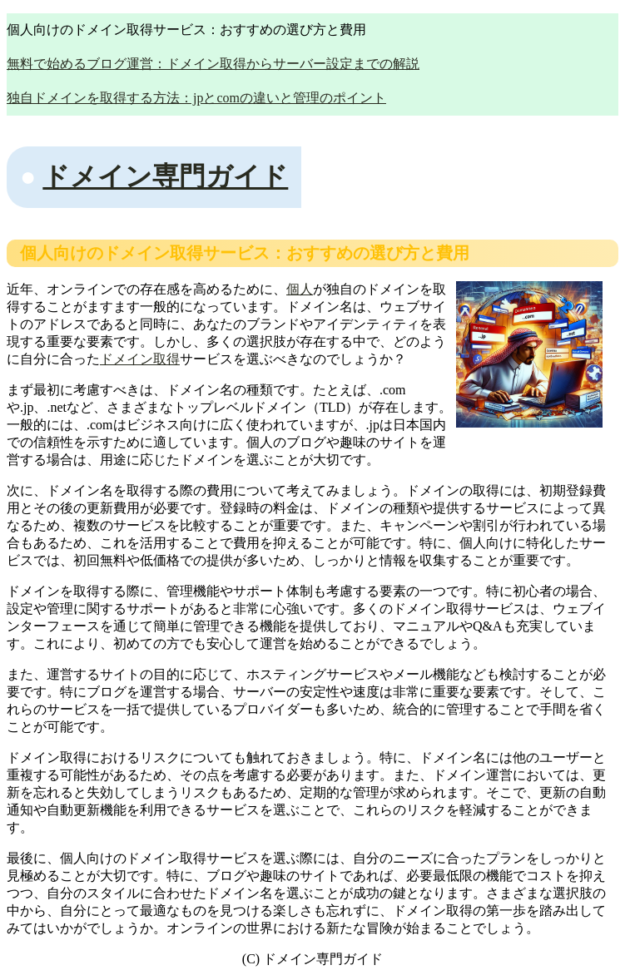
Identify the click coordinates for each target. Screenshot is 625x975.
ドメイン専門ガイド (165, 176)
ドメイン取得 (140, 359)
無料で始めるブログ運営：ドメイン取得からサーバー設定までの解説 (213, 64)
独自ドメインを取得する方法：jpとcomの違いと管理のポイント (196, 98)
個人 (299, 289)
